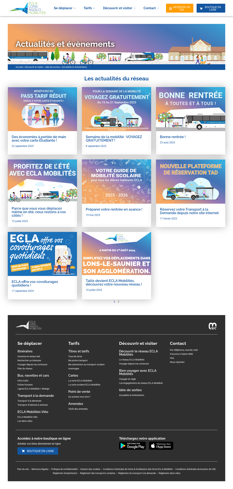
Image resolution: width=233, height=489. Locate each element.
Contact (151, 8)
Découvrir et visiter (119, 8)
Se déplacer (64, 8)
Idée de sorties (52, 67)
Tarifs (89, 8)
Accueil (19, 67)
